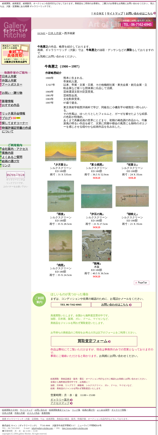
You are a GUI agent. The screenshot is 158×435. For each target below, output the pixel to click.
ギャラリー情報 (118, 410)
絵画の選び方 (10, 161)
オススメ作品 (33, 413)
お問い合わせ (41, 410)
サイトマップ (115, 13)
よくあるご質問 (12, 157)
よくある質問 (103, 410)
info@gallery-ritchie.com (42, 428)
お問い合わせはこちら (139, 13)
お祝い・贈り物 (12, 92)
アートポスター (12, 84)
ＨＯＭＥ (98, 13)
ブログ (6, 118)
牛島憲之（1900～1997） (63, 66)
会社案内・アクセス (15, 149)
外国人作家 (9, 80)
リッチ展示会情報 (13, 113)
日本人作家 (55, 33)
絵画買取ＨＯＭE (10, 410)
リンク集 (76, 410)
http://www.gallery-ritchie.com (75, 428)
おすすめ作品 (10, 105)
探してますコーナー (15, 123)
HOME (41, 33)
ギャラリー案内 (60, 399)
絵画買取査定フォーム (59, 410)
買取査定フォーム (92, 341)
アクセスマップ (60, 403)
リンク (6, 165)
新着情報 (8, 101)
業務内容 (8, 153)
